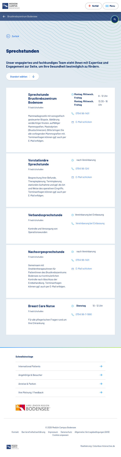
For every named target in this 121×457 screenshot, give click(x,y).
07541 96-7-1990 (83, 314)
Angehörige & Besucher (30, 375)
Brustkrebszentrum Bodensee (22, 16)
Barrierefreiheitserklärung (33, 432)
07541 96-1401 (82, 113)
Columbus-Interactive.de (104, 446)
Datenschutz (66, 432)
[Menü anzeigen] (111, 6)
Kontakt (15, 432)
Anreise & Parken (27, 383)
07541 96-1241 (82, 168)
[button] (115, 19)
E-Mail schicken (83, 121)
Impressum (53, 432)
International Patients (29, 366)
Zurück (15, 36)
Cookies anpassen (60, 435)
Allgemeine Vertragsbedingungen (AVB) (92, 432)
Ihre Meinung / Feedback (30, 392)
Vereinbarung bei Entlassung (89, 223)
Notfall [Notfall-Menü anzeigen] (95, 6)
